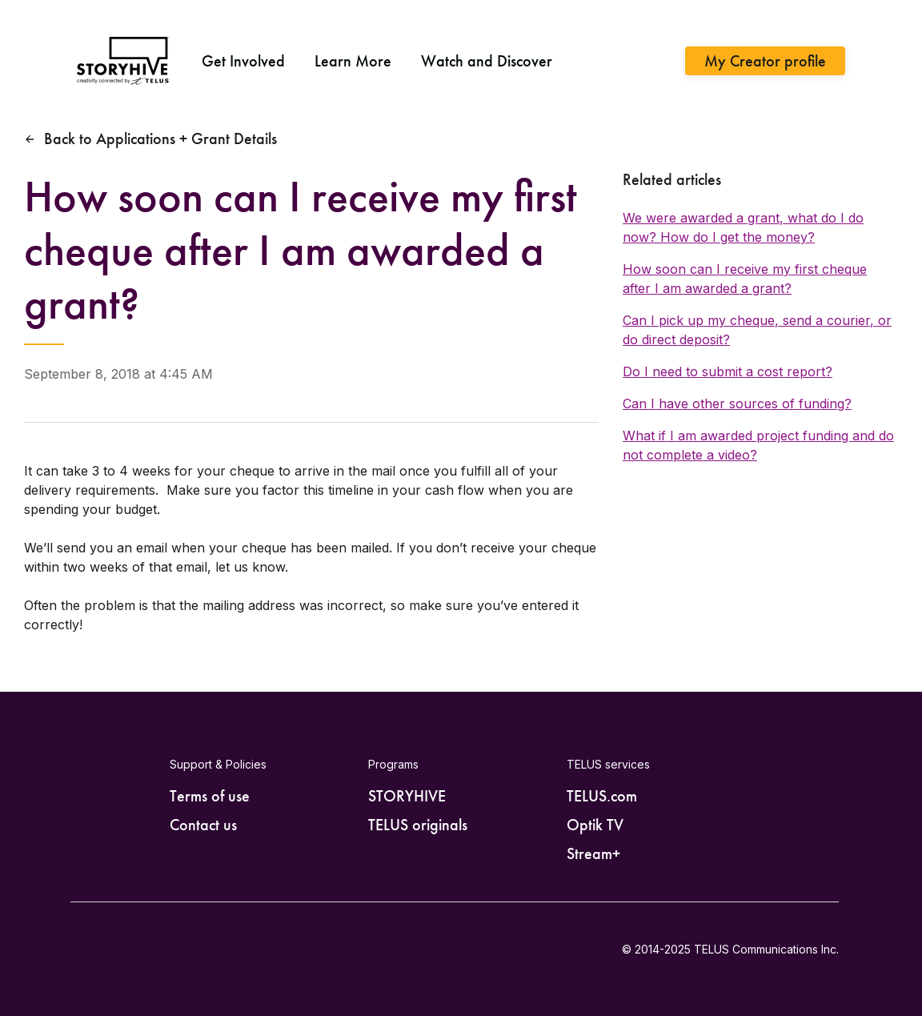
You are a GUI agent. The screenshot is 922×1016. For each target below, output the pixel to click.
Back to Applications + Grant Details (160, 138)
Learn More (353, 60)
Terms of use (210, 795)
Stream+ (593, 853)
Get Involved (243, 60)
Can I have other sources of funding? (737, 404)
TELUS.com (602, 795)
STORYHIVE (407, 795)
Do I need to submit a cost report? (727, 371)
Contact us (203, 824)
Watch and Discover (486, 60)
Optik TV (595, 824)
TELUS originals (417, 824)
